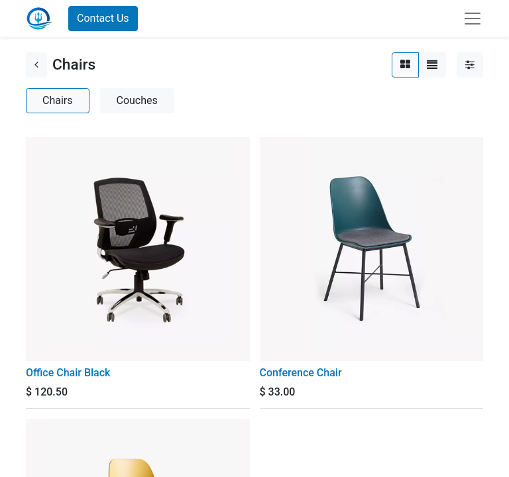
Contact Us (103, 18)
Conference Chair (301, 372)
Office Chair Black (68, 372)
